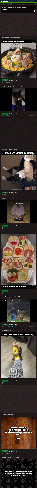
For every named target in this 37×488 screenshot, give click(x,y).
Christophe (12, 194)
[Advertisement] (11, 24)
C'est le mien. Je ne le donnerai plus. (12, 86)
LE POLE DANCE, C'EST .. (9, 149)
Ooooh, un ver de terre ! (9, 198)
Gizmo (11, 293)
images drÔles (9, 3)
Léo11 (11, 115)
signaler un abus (32, 115)
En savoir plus (4, 9)
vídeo (14, 3)
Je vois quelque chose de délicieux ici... (13, 297)
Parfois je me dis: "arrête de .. (10, 457)
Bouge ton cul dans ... (8, 330)
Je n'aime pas (11, 80)
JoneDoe (11, 326)
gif (5, 3)
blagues (2, 3)
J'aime (5, 80)
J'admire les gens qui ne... (9, 414)
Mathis (11, 82)
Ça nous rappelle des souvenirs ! (11, 37)
